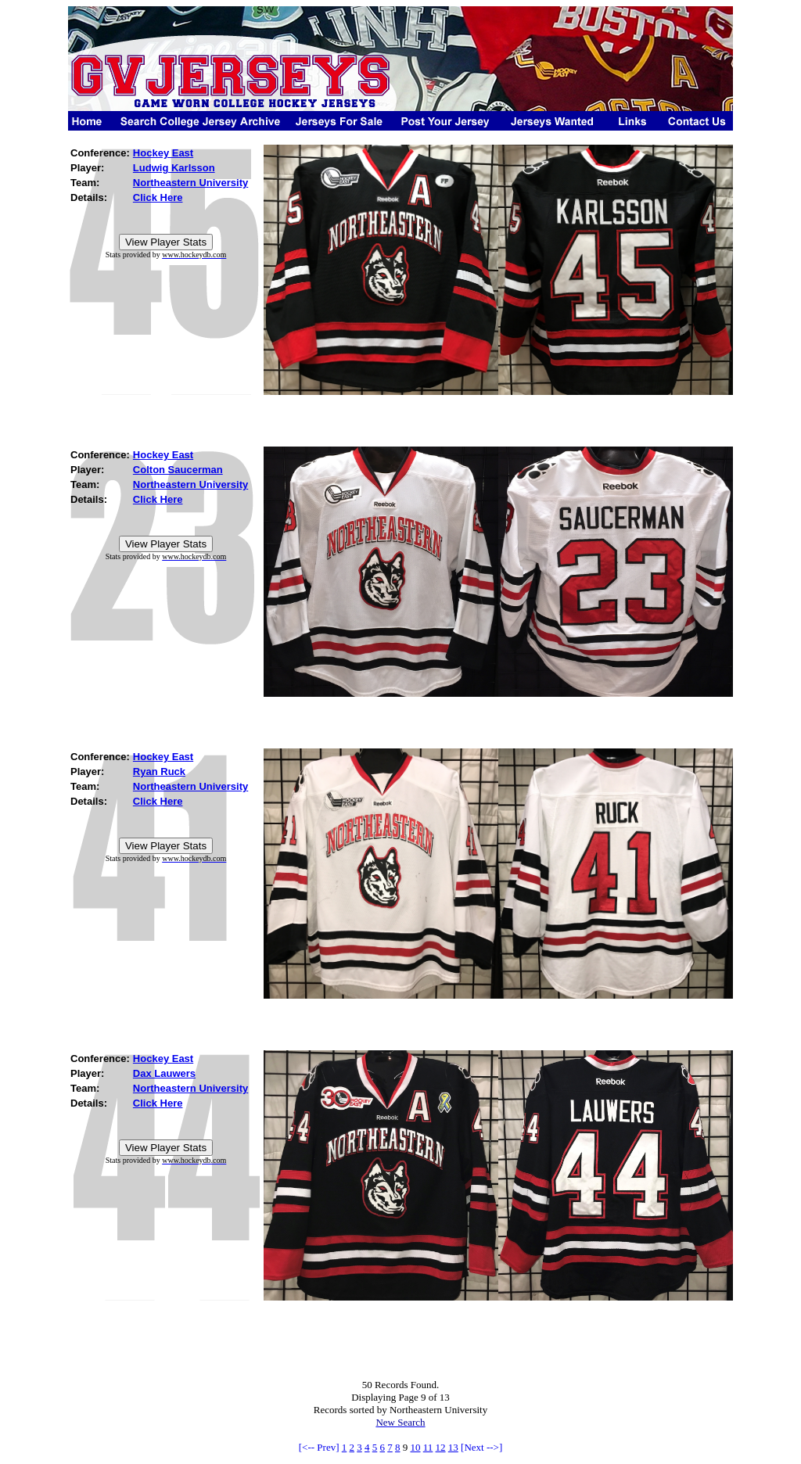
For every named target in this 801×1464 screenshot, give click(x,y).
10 (416, 1447)
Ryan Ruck (159, 771)
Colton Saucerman (178, 469)
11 (428, 1447)
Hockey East (163, 153)
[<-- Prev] (319, 1447)
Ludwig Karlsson (174, 168)
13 (453, 1447)
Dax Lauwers (164, 1073)
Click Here (158, 197)
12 (441, 1447)
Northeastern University (190, 182)
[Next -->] (481, 1447)
